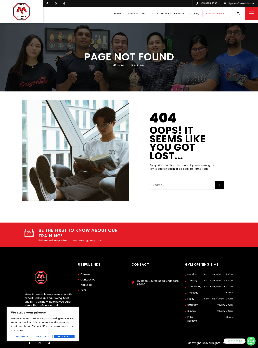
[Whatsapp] (251, 341)
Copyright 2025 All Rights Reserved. (210, 343)
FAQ (196, 13)
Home (117, 13)
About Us (147, 13)
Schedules (164, 13)
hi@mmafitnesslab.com (241, 3)
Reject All (42, 336)
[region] (43, 324)
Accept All (64, 336)
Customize (21, 336)
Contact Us (182, 13)
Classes (130, 13)
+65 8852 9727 (207, 3)
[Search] (219, 185)
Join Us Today (214, 13)
